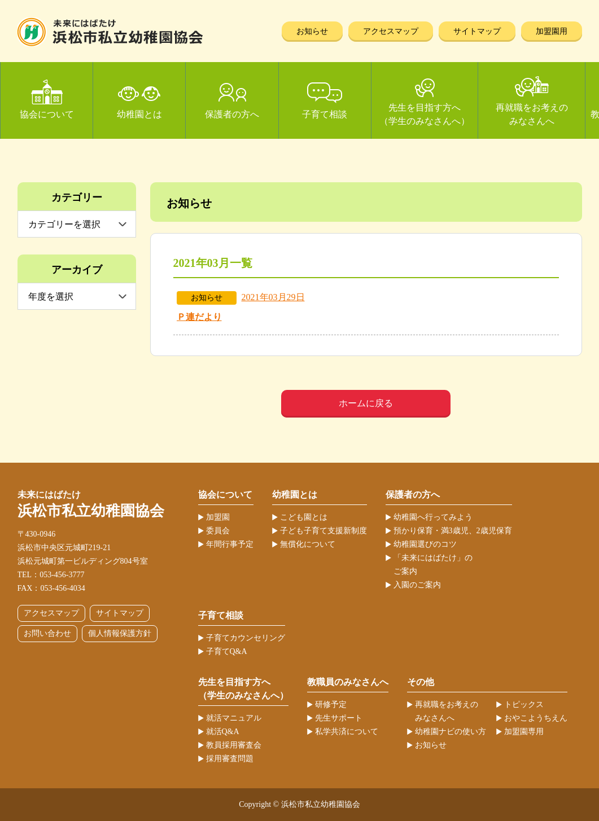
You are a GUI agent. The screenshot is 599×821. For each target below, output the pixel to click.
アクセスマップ (390, 31)
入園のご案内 (417, 585)
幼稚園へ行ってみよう (433, 517)
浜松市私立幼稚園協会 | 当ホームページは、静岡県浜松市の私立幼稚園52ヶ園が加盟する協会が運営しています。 (110, 31)
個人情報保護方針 (119, 633)
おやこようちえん (535, 718)
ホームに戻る (366, 403)
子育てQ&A (226, 651)
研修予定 (331, 704)
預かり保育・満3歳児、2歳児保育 (452, 530)
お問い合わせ (47, 633)
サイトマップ (477, 31)
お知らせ (312, 31)
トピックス (524, 704)
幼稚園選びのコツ (425, 544)
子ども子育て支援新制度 (323, 530)
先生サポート (338, 718)
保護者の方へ (232, 114)
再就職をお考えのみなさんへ (532, 114)
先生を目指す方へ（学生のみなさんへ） (424, 114)
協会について (47, 114)
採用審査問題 (229, 758)
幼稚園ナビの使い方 (450, 731)
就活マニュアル (233, 718)
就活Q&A (222, 731)
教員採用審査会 (233, 745)
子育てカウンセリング (245, 638)
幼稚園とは (139, 114)
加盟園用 (551, 31)
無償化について (307, 544)
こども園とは (303, 517)
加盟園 (218, 517)
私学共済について (346, 731)
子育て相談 (324, 114)
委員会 (218, 530)
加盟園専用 (524, 731)
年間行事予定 (229, 544)
